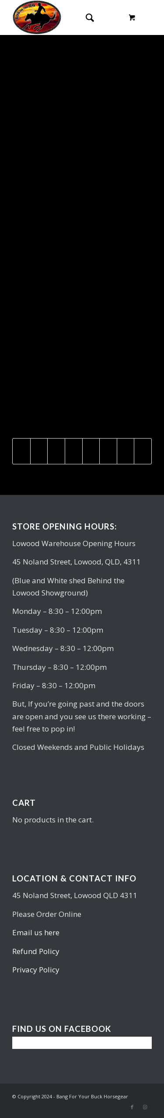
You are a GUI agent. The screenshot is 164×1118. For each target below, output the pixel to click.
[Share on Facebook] (21, 451)
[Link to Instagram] (145, 1107)
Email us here (35, 932)
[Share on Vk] (108, 451)
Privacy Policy (35, 970)
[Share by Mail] (142, 451)
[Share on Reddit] (125, 451)
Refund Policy (35, 951)
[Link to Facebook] (132, 1107)
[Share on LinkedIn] (73, 451)
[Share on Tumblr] (91, 451)
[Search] (85, 17)
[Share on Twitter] (39, 451)
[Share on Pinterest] (56, 451)
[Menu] (107, 17)
